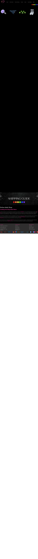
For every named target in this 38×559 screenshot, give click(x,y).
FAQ (32, 228)
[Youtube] (37, 232)
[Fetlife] (32, 232)
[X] (29, 232)
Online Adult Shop (6, 207)
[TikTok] (36, 232)
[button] (25, 1)
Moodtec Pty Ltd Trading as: (4, 225)
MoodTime (22, 211)
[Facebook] (33, 232)
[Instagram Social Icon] (34, 232)
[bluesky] (30, 232)
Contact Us (12, 219)
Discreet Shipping (22, 216)
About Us (30, 228)
